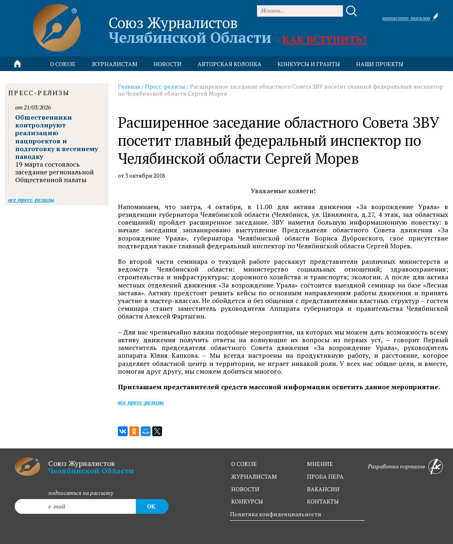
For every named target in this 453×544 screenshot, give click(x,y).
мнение (320, 464)
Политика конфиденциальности (275, 514)
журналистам (254, 476)
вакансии (323, 489)
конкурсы (247, 501)
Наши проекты (379, 64)
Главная (129, 86)
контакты (323, 501)
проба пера (325, 476)
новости (167, 64)
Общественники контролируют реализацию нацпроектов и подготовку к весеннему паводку (56, 137)
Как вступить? (324, 39)
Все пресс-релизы (141, 402)
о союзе (244, 464)
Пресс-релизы (165, 86)
